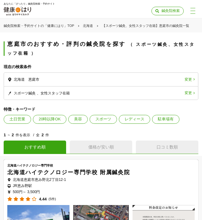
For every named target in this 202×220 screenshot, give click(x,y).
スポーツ (103, 119)
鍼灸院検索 (170, 11)
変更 (188, 79)
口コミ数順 (167, 147)
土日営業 (17, 119)
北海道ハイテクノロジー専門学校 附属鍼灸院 (68, 172)
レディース (134, 119)
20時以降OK (50, 119)
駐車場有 (166, 119)
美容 (78, 119)
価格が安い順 (101, 147)
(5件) (52, 199)
